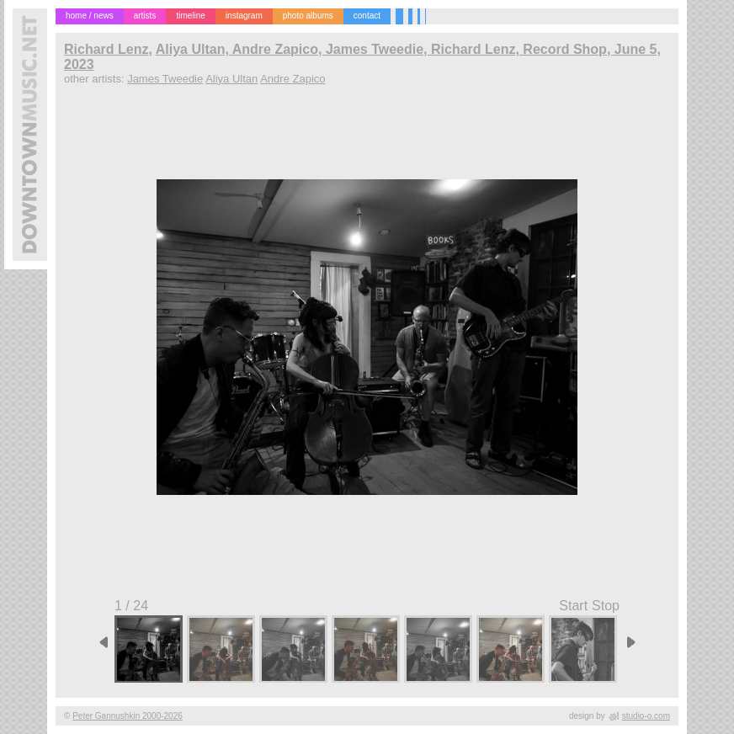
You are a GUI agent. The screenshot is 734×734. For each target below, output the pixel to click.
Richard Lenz (106, 49)
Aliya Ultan (231, 78)
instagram (244, 15)
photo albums (308, 15)
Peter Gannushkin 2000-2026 (127, 716)
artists (145, 15)
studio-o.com (646, 716)
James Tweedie (165, 78)
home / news (90, 15)
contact (367, 15)
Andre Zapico (292, 78)
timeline (190, 15)
